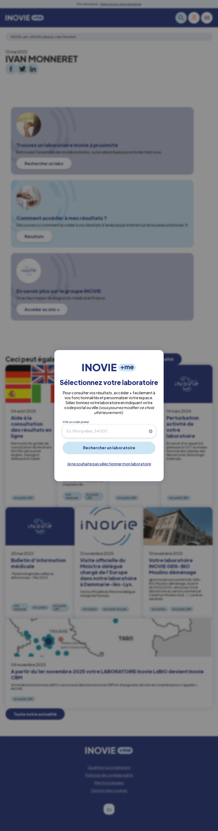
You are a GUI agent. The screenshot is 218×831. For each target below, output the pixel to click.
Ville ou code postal (76, 422)
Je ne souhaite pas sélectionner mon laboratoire (109, 463)
